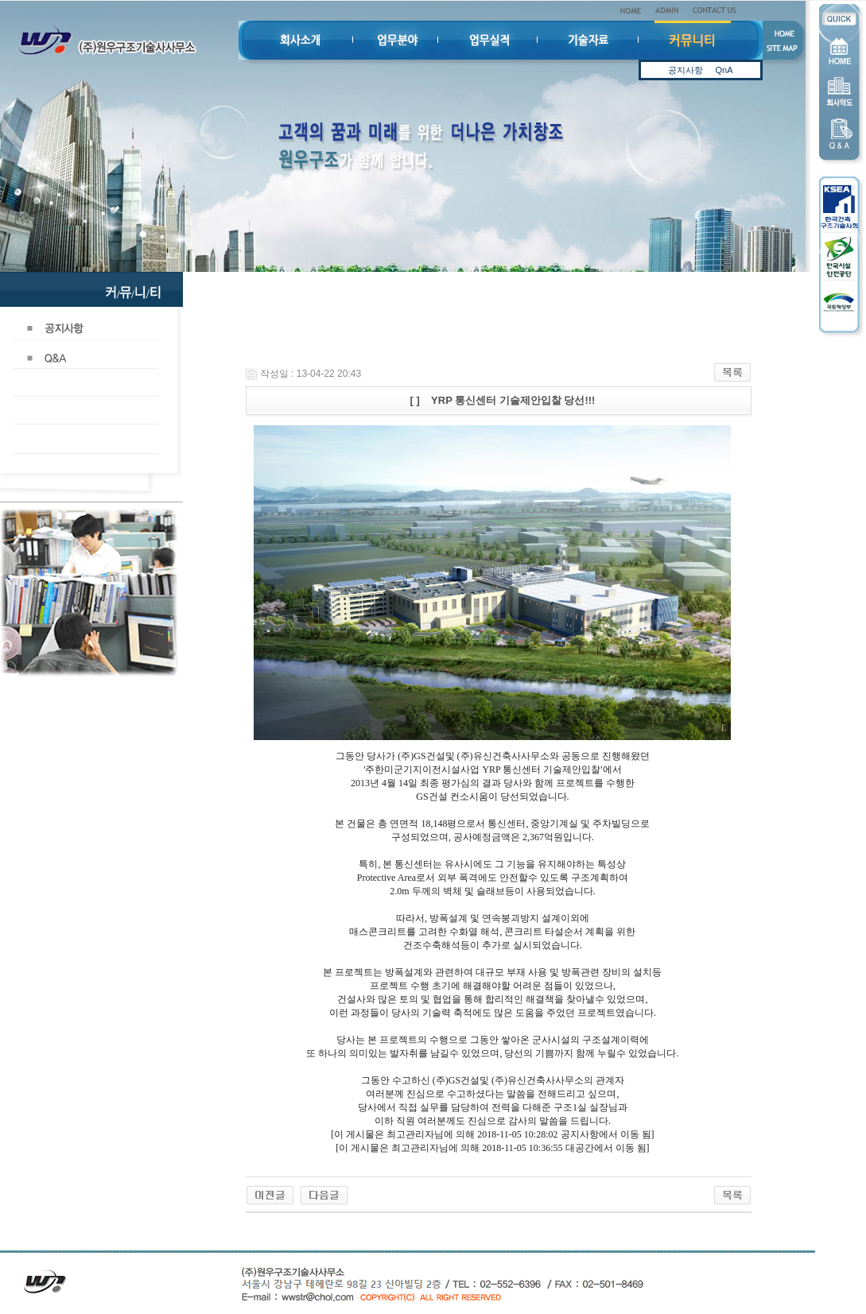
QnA (723, 65)
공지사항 (685, 65)
